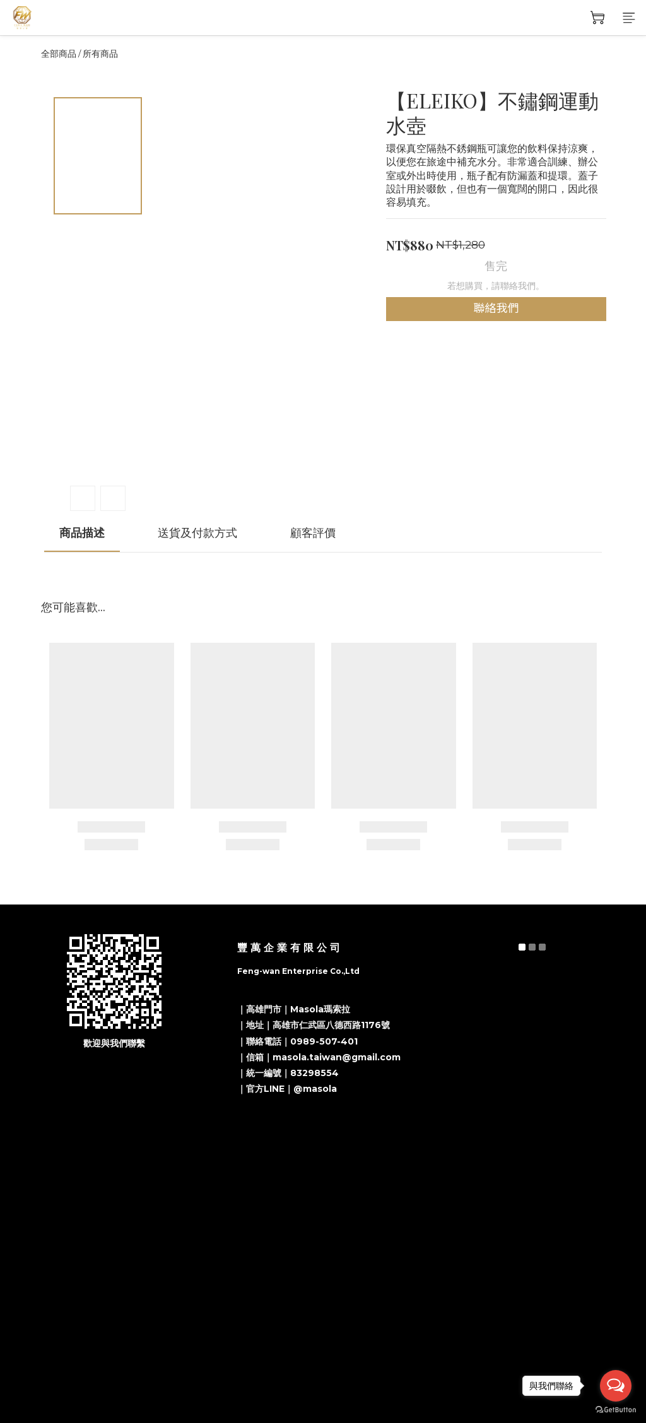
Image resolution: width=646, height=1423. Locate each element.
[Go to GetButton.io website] (616, 1410)
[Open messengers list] (615, 1386)
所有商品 (100, 53)
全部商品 (58, 53)
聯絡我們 (496, 308)
